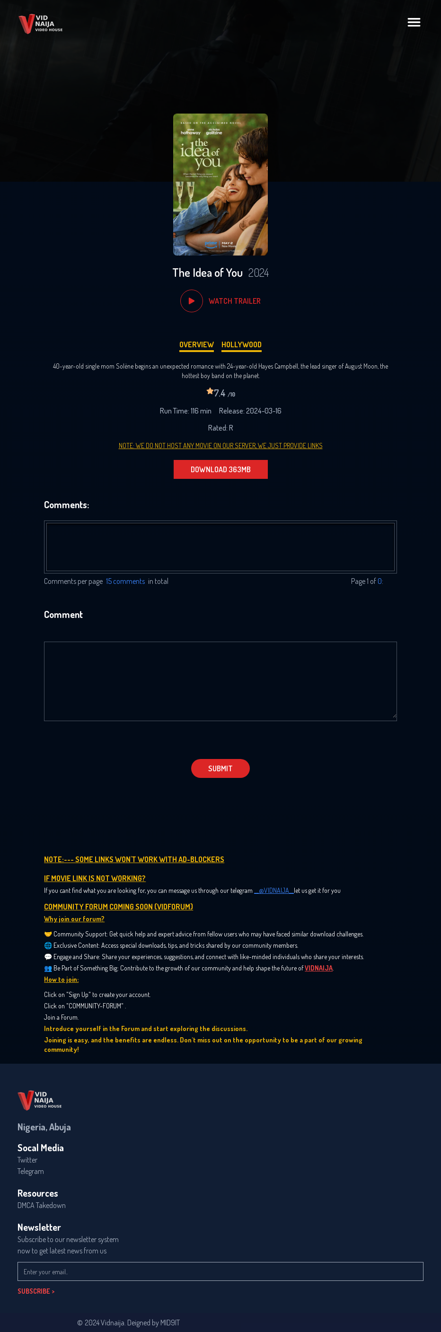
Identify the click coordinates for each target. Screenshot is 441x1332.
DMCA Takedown (42, 1205)
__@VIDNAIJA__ (274, 890)
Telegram (31, 1171)
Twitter (27, 1159)
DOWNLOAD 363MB (221, 469)
